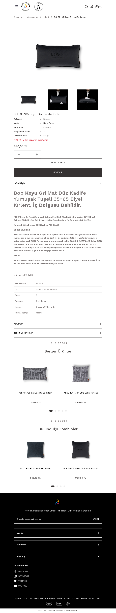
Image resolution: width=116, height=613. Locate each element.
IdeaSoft (42, 610)
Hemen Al (58, 172)
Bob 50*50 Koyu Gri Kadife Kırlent (81, 468)
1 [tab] (51, 411)
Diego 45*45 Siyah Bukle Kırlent (35, 468)
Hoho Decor (48, 123)
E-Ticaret (51, 611)
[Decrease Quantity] (18, 154)
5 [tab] (66, 411)
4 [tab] (62, 411)
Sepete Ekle (58, 162)
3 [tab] (59, 411)
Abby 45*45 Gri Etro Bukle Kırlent (81, 393)
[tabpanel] (35, 383)
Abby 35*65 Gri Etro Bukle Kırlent (35, 393)
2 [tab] (55, 411)
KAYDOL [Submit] (95, 519)
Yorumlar (18, 323)
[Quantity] (27, 154)
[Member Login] (92, 7)
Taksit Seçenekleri (23, 333)
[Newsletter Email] (58, 519)
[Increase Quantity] (36, 154)
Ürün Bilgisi (19, 183)
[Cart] (98, 7)
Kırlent (46, 119)
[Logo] (32, 6)
